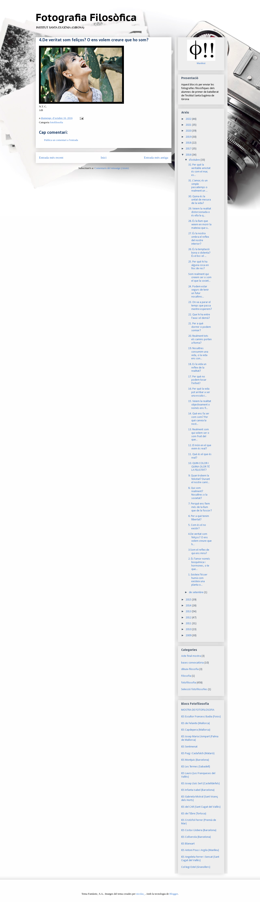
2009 (189, 635)
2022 (189, 119)
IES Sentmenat (189, 746)
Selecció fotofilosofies (194, 689)
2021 (189, 124)
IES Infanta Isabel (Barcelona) (197, 790)
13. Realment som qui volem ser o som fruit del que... (198, 434)
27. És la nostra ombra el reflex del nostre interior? (198, 238)
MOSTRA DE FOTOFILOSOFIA (197, 709)
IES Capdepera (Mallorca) (195, 729)
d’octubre (194, 159)
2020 (189, 130)
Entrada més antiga (156, 157)
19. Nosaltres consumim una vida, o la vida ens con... (198, 353)
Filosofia (186, 676)
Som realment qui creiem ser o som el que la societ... (199, 278)
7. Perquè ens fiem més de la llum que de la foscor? (200, 507)
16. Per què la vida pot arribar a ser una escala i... (199, 392)
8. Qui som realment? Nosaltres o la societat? (197, 493)
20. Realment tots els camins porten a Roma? (200, 339)
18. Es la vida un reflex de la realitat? (197, 368)
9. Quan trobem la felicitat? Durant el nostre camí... (199, 479)
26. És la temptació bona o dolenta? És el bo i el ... (199, 253)
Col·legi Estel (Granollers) (195, 867)
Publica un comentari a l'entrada (61, 140)
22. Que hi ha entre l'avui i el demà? (199, 316)
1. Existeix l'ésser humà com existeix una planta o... (197, 579)
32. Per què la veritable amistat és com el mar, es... (199, 169)
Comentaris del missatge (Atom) (111, 168)
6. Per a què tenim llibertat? (198, 518)
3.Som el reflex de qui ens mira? (198, 551)
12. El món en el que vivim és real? (199, 447)
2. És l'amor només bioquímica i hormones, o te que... (199, 564)
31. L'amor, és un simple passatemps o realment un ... (198, 185)
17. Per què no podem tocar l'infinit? (197, 380)
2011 (189, 623)
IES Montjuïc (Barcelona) (195, 759)
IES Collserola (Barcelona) (196, 837)
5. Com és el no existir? (197, 527)
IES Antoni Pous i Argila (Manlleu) (200, 850)
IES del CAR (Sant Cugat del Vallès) (201, 806)
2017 (189, 148)
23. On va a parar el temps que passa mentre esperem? (200, 306)
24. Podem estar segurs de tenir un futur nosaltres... (198, 291)
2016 (189, 154)
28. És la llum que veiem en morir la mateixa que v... (199, 225)
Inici (104, 157)
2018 (189, 142)
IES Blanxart (188, 843)
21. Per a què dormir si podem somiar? (199, 327)
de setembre (196, 592)
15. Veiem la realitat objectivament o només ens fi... (199, 405)
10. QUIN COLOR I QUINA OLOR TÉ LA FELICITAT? (199, 467)
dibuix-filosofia (190, 669)
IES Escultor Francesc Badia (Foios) (201, 716)
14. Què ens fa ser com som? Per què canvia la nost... (198, 418)
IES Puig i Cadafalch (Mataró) (197, 753)
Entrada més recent (51, 157)
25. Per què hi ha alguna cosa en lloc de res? (198, 265)
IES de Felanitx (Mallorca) (195, 723)
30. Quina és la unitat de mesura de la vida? (199, 200)
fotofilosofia (56, 122)
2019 (189, 136)
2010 (189, 629)
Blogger (173, 893)
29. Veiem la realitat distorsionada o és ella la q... (199, 212)
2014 (189, 605)
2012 (189, 617)
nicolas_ (140, 893)
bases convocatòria (192, 662)
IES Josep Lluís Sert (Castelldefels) (200, 783)
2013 (189, 611)
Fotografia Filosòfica (86, 17)
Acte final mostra (191, 656)
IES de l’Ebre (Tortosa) (193, 813)
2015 (189, 599)
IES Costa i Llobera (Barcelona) (198, 830)
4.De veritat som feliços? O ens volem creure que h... (200, 539)
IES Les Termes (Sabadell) (195, 766)
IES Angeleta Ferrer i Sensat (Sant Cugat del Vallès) (200, 858)
